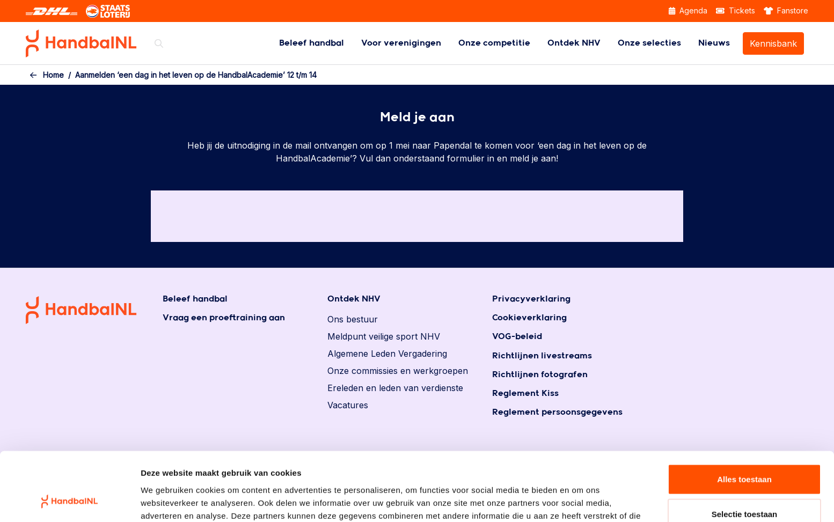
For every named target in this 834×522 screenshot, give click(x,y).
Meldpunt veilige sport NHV (383, 336)
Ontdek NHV (574, 43)
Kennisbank (773, 43)
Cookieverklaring (529, 318)
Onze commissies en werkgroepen (397, 370)
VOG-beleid (517, 337)
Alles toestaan (744, 416)
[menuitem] (311, 43)
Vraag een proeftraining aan (224, 318)
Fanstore (786, 10)
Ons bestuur (352, 319)
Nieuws (714, 43)
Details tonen (579, 500)
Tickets (735, 10)
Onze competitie (494, 43)
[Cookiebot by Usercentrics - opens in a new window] (69, 501)
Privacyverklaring (531, 299)
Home (53, 74)
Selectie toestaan (745, 452)
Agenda (688, 10)
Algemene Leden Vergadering (387, 353)
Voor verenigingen (401, 43)
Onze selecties (649, 43)
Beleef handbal (311, 43)
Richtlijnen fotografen (540, 375)
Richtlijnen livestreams (542, 356)
